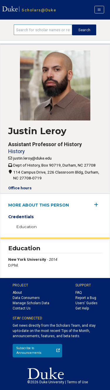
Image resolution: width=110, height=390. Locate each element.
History (16, 151)
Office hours (20, 188)
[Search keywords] (43, 30)
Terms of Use (77, 382)
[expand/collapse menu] (98, 204)
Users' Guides (86, 303)
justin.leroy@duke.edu (32, 158)
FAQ (78, 293)
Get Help (82, 308)
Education (26, 226)
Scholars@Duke (39, 10)
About (17, 293)
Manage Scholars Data (31, 303)
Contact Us (22, 308)
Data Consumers (26, 298)
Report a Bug (85, 298)
